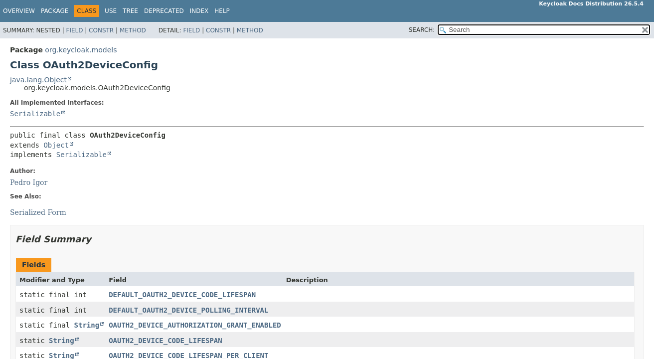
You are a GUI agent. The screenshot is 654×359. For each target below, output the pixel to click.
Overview (19, 10)
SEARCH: (422, 29)
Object (56, 145)
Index (199, 10)
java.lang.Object (38, 80)
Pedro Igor (28, 182)
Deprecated (164, 10)
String (87, 325)
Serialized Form (38, 212)
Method (133, 30)
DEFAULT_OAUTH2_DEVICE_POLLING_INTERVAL (188, 310)
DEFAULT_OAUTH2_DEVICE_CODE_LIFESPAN (182, 295)
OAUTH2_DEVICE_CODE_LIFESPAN (165, 341)
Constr (101, 30)
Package (54, 10)
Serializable (35, 114)
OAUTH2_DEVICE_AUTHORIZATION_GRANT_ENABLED (195, 325)
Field (74, 30)
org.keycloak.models (81, 50)
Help (222, 10)
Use (111, 10)
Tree (130, 10)
